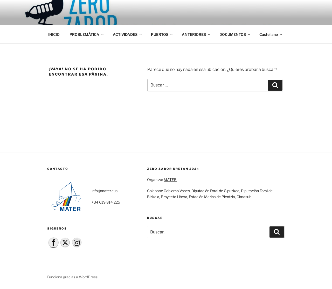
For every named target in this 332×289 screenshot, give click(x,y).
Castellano (271, 34)
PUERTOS (162, 34)
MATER (170, 179)
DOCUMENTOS (235, 34)
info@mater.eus (104, 191)
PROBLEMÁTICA (87, 34)
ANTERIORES (196, 34)
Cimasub (244, 196)
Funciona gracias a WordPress (72, 277)
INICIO (54, 34)
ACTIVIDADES (127, 34)
